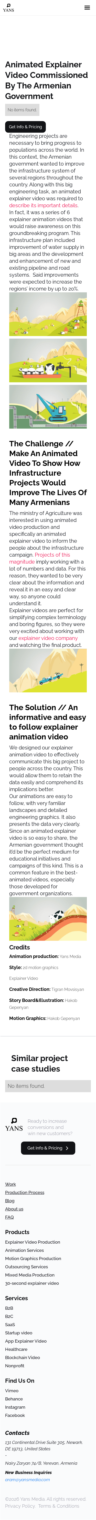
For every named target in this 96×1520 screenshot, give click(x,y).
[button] (87, 8)
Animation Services (24, 1250)
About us (14, 1208)
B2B (9, 1308)
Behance (14, 1398)
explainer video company (48, 638)
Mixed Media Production (30, 1275)
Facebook (15, 1415)
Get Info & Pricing (25, 126)
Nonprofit (14, 1365)
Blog (10, 1200)
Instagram (15, 1407)
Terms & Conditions (58, 1506)
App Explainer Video (26, 1341)
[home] (8, 7)
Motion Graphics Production (33, 1258)
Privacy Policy (20, 1506)
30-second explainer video (32, 1283)
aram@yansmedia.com (27, 1479)
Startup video (18, 1332)
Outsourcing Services (26, 1266)
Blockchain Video (22, 1357)
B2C (9, 1316)
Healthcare (16, 1349)
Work (10, 1184)
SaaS (10, 1324)
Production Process (24, 1192)
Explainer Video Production (32, 1242)
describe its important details (43, 205)
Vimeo (11, 1390)
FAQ (9, 1217)
